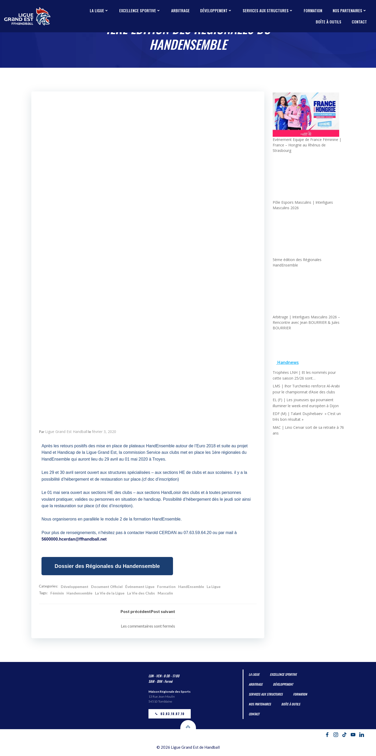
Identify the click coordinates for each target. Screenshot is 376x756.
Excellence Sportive (140, 11)
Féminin (57, 594)
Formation (313, 11)
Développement (216, 11)
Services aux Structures (268, 11)
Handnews (288, 358)
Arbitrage (180, 11)
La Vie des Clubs (141, 594)
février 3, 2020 (104, 432)
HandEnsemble (191, 587)
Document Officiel (107, 587)
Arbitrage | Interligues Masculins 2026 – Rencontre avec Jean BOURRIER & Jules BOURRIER (306, 318)
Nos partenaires (350, 11)
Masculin (165, 594)
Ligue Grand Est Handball (66, 432)
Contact (359, 22)
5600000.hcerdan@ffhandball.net (74, 540)
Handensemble (80, 594)
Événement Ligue (140, 587)
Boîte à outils (328, 22)
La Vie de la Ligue (110, 594)
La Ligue (99, 11)
